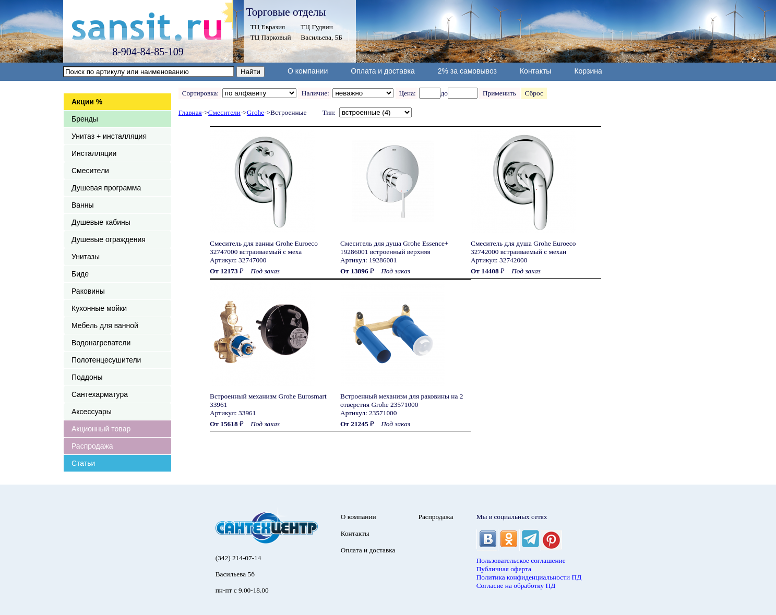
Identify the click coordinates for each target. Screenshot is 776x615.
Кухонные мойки (99, 308)
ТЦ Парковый (270, 37)
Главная (190, 112)
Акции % (86, 102)
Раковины (88, 291)
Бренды (84, 119)
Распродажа (92, 446)
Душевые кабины (100, 222)
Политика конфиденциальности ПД (529, 577)
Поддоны (86, 377)
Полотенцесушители (106, 360)
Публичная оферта (503, 569)
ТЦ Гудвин (316, 27)
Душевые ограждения (108, 239)
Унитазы (85, 256)
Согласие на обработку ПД (516, 585)
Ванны (82, 205)
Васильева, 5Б (321, 37)
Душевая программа (106, 188)
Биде (80, 274)
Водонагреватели (100, 343)
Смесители (90, 170)
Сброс (534, 93)
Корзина (588, 71)
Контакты (535, 71)
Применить (499, 93)
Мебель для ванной (104, 325)
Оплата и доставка (382, 71)
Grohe (255, 112)
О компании (308, 71)
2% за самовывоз (467, 71)
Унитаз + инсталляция (109, 136)
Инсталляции (93, 153)
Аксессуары (91, 411)
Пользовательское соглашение (521, 560)
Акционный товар (100, 429)
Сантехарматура (99, 394)
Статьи (83, 463)
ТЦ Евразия (267, 27)
